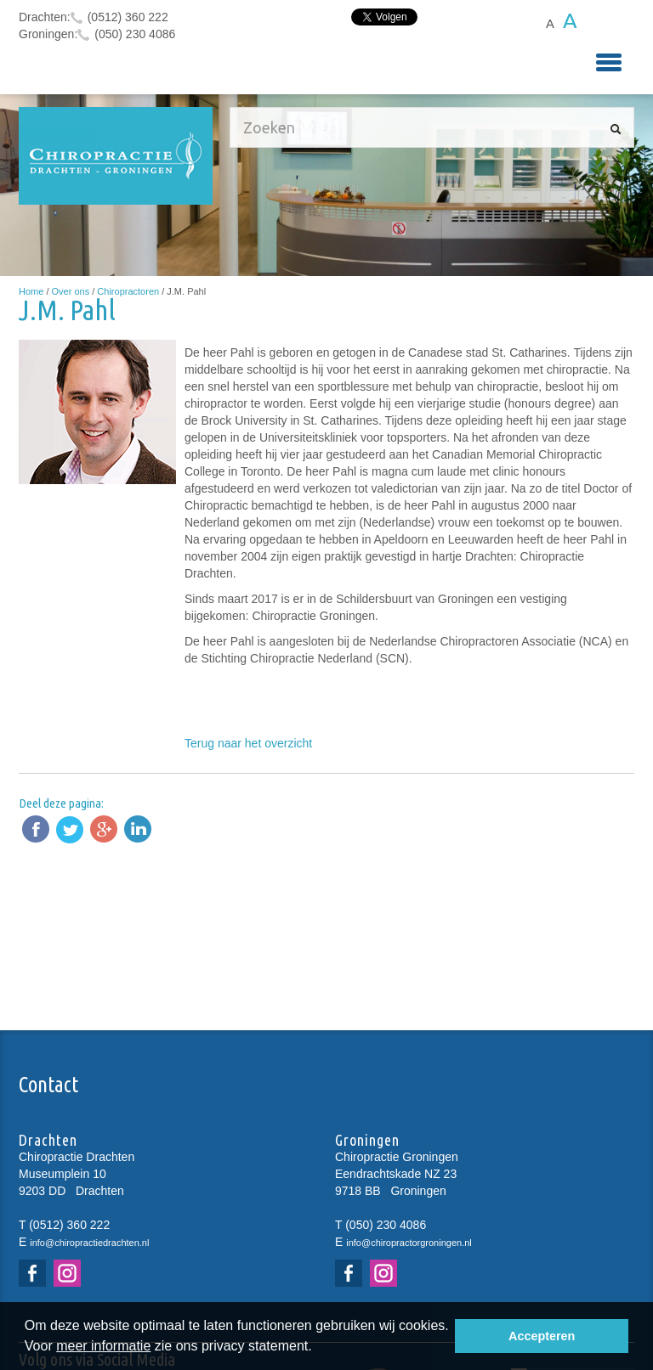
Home (31, 291)
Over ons (71, 291)
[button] (318, 1347)
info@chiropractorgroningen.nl (409, 1243)
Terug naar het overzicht (248, 743)
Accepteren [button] (541, 1336)
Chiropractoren (128, 291)
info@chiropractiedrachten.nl (89, 1243)
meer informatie (103, 1346)
